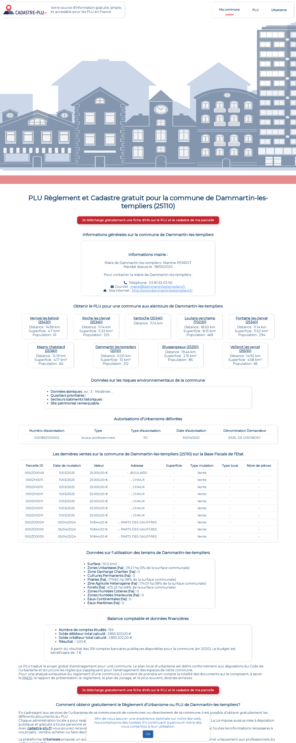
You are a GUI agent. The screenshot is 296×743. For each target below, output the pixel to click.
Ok (148, 734)
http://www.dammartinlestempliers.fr (162, 291)
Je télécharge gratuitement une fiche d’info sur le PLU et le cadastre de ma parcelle (148, 220)
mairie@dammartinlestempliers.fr (157, 287)
